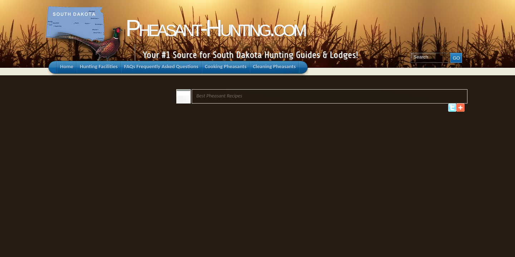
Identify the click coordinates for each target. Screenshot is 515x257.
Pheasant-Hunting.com (215, 28)
